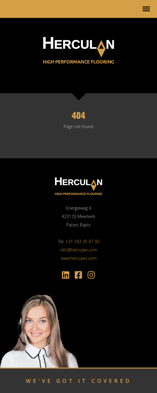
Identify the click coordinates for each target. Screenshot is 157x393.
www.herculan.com (79, 258)
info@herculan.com (78, 250)
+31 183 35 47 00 (82, 241)
